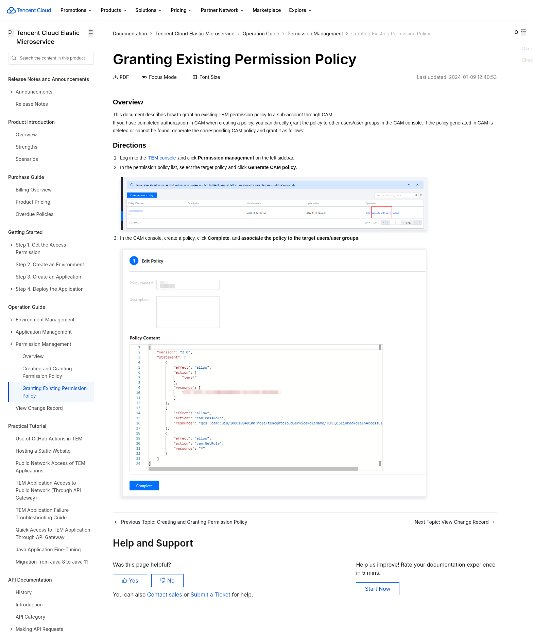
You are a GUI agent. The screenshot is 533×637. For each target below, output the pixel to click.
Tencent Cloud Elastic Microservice (195, 33)
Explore (300, 10)
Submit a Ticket (210, 603)
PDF (121, 85)
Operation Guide (261, 33)
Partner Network (222, 10)
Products (114, 10)
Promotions (76, 10)
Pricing (182, 10)
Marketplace (267, 10)
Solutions (148, 10)
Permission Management (315, 33)
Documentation (130, 33)
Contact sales (165, 603)
